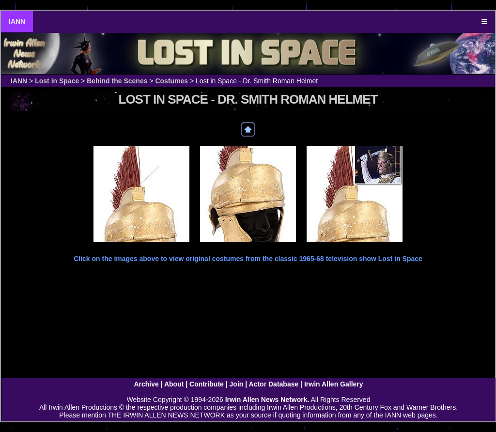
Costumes (171, 81)
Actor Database (274, 384)
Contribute (206, 384)
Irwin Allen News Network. (267, 399)
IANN (17, 21)
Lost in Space (57, 81)
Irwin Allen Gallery (333, 384)
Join (237, 384)
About (174, 384)
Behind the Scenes (117, 81)
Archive (146, 384)
